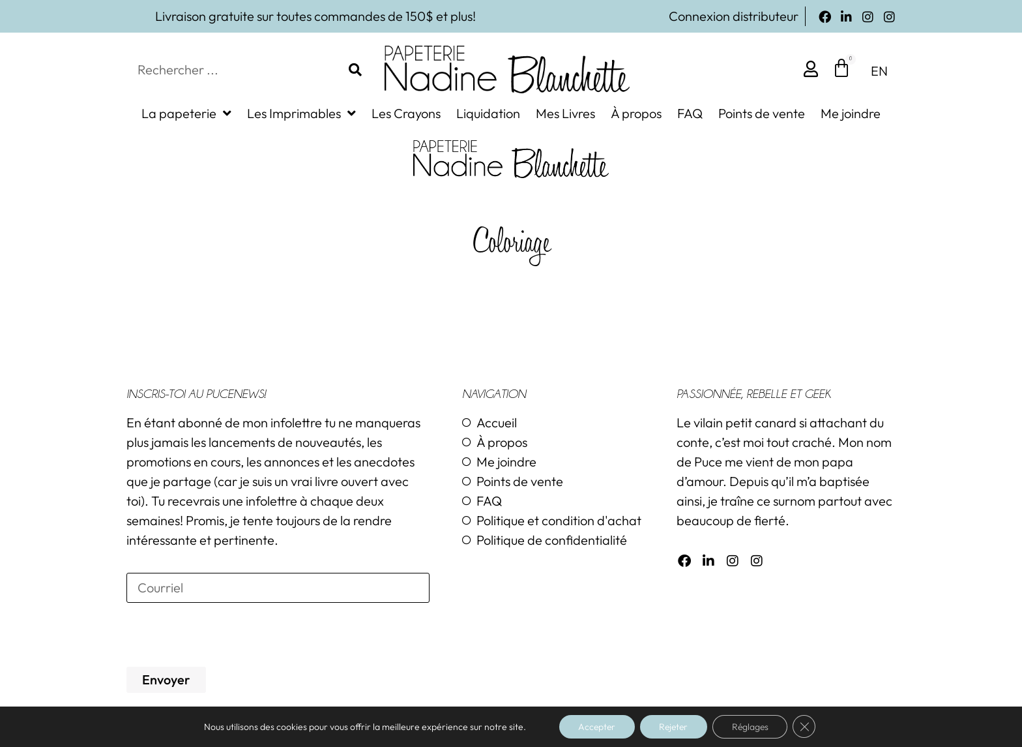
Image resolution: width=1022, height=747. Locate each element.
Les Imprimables (301, 113)
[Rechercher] (355, 69)
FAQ (690, 113)
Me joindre (851, 113)
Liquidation (488, 113)
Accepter (595, 727)
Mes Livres (565, 113)
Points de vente (761, 113)
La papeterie (186, 113)
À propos (636, 113)
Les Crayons (406, 113)
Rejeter (673, 727)
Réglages (752, 727)
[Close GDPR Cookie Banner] (807, 727)
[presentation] (225, 634)
